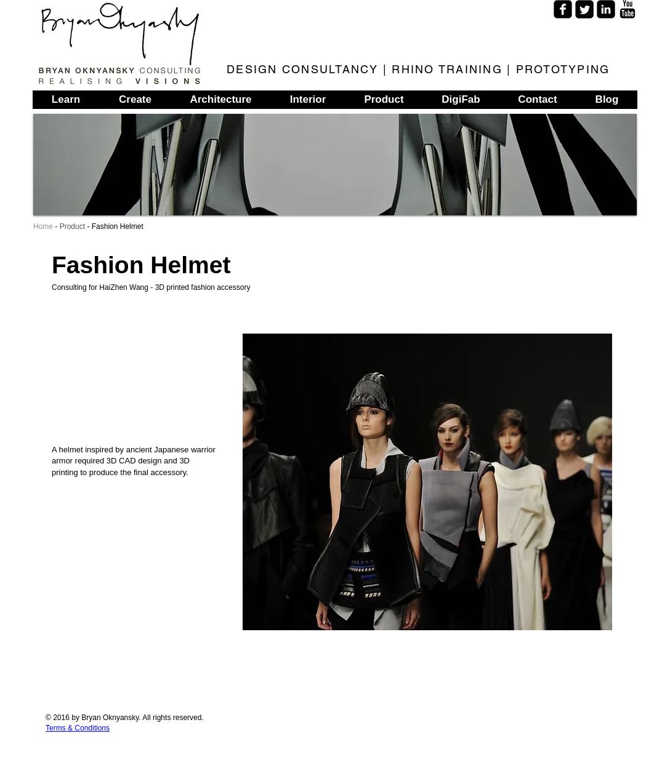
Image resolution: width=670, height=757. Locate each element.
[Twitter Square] (584, 9)
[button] (427, 482)
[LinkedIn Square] (606, 9)
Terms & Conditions (78, 728)
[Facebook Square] (563, 9)
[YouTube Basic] (627, 9)
